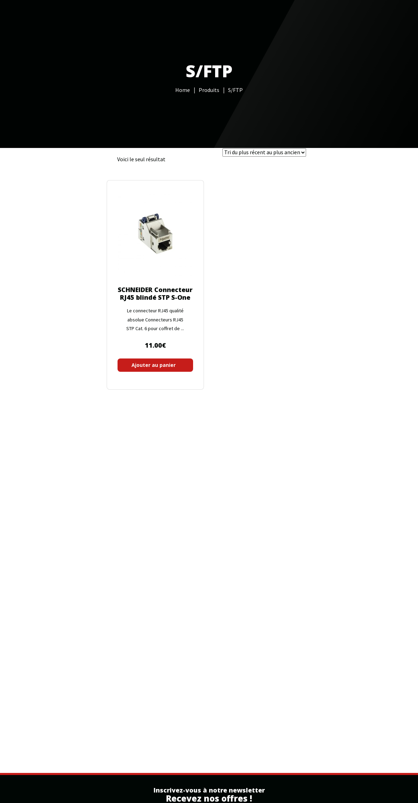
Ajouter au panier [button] (154, 365)
